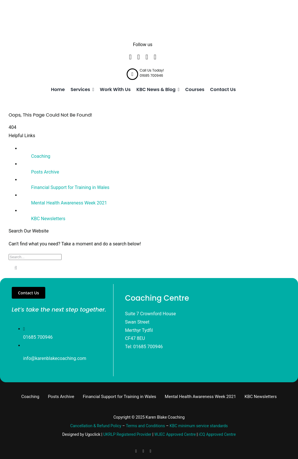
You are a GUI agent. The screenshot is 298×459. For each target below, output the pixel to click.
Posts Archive (45, 172)
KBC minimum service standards (199, 425)
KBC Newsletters (48, 218)
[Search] (16, 268)
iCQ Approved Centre (217, 434)
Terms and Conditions (145, 425)
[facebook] (130, 57)
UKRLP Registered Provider (127, 434)
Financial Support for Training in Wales (70, 187)
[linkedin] (147, 57)
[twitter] (138, 57)
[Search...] (35, 257)
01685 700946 (38, 337)
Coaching (40, 156)
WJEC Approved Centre (175, 434)
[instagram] (155, 57)
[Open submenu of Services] (92, 90)
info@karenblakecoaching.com (54, 358)
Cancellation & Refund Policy (95, 425)
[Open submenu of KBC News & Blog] (178, 90)
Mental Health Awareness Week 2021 (69, 203)
